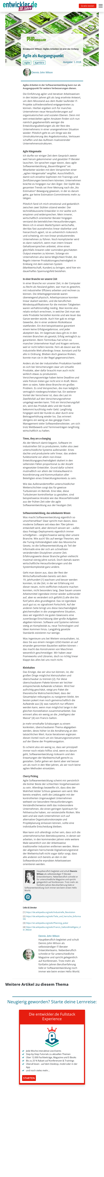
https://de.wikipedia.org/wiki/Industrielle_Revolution (50, 912)
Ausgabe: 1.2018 (72, 62)
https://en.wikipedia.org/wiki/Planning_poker (47, 923)
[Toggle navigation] (20, 6)
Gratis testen (87, 5)
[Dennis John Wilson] (27, 72)
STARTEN (29, 1078)
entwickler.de (20, 6)
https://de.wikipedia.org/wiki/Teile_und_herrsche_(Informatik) (52, 917)
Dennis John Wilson (42, 72)
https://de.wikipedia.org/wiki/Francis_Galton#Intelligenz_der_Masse (52, 928)
